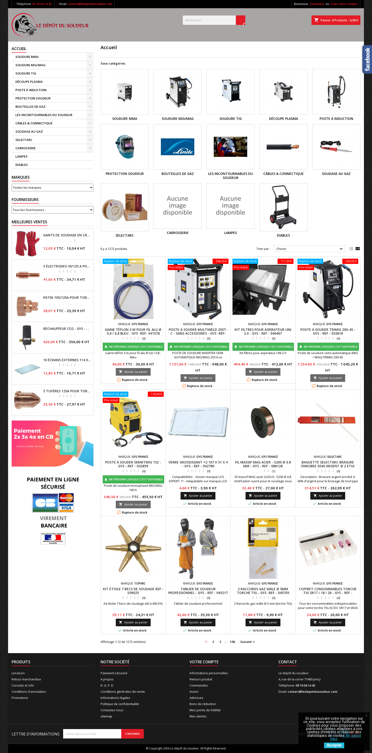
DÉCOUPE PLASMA (29, 82)
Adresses (196, 698)
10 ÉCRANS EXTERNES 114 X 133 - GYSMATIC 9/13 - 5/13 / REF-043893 (67, 360)
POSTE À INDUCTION (30, 90)
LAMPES (21, 156)
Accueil (19, 48)
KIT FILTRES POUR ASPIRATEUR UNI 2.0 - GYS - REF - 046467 (263, 331)
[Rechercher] (214, 20)
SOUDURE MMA (27, 57)
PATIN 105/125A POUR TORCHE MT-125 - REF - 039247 (67, 297)
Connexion (317, 4)
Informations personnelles (209, 673)
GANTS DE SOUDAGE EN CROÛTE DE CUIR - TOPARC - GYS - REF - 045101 (67, 235)
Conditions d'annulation (29, 691)
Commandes (199, 685)
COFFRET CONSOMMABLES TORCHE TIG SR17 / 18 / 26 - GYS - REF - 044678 (328, 593)
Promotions (20, 698)
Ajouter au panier (133, 372)
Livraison (18, 673)
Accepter (334, 745)
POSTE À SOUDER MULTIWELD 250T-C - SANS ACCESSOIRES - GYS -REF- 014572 (198, 333)
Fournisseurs (25, 199)
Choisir (310, 249)
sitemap (106, 716)
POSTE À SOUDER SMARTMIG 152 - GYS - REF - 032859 (133, 464)
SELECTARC (23, 140)
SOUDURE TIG (25, 73)
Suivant (248, 642)
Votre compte (204, 661)
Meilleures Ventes (29, 221)
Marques (21, 177)
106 (232, 642)
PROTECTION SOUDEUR (33, 98)
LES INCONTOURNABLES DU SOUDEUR (43, 115)
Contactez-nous (112, 710)
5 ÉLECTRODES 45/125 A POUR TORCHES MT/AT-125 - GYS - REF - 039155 (67, 266)
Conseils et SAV (23, 685)
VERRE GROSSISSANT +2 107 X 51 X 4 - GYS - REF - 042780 (198, 464)
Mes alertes (198, 716)
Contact (288, 661)
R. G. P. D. (107, 685)
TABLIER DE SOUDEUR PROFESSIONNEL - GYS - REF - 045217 (198, 591)
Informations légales (115, 698)
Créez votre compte (343, 4)
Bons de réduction (203, 704)
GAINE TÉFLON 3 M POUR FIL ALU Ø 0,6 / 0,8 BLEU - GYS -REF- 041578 (133, 331)
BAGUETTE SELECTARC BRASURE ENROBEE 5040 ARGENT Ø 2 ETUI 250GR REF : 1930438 (327, 466)
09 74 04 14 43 (42, 4)
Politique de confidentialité (120, 704)
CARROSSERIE (25, 148)
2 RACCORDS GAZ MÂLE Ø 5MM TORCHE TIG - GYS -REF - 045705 (263, 591)
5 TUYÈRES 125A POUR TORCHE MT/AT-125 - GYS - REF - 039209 (67, 391)
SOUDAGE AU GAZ (29, 131)
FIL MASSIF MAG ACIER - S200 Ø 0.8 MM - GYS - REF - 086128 (263, 464)
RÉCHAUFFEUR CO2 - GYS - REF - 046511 (67, 329)
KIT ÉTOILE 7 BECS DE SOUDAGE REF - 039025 (133, 591)
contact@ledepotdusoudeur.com (90, 4)
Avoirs (194, 691)
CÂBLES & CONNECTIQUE (33, 123)
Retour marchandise (26, 679)
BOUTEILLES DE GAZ (30, 106)
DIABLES (21, 165)
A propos (107, 679)
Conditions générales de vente (123, 691)
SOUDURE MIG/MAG (30, 65)
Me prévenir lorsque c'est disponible (133, 346)
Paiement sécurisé (114, 673)
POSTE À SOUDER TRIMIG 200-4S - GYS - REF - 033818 (327, 331)
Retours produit (201, 679)
